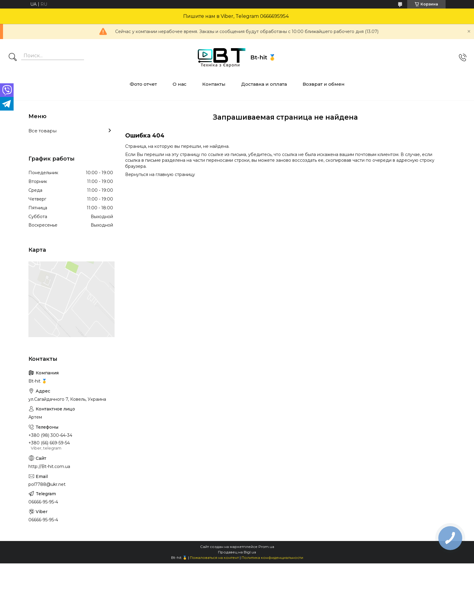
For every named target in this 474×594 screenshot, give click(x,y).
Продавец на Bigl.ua (237, 552)
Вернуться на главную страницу (160, 174)
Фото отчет (143, 84)
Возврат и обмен (324, 84)
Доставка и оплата (264, 84)
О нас (180, 84)
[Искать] (12, 57)
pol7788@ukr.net (47, 484)
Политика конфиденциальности (272, 557)
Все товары (42, 131)
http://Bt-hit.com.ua (49, 466)
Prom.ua (266, 546)
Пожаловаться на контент (214, 557)
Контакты (214, 84)
